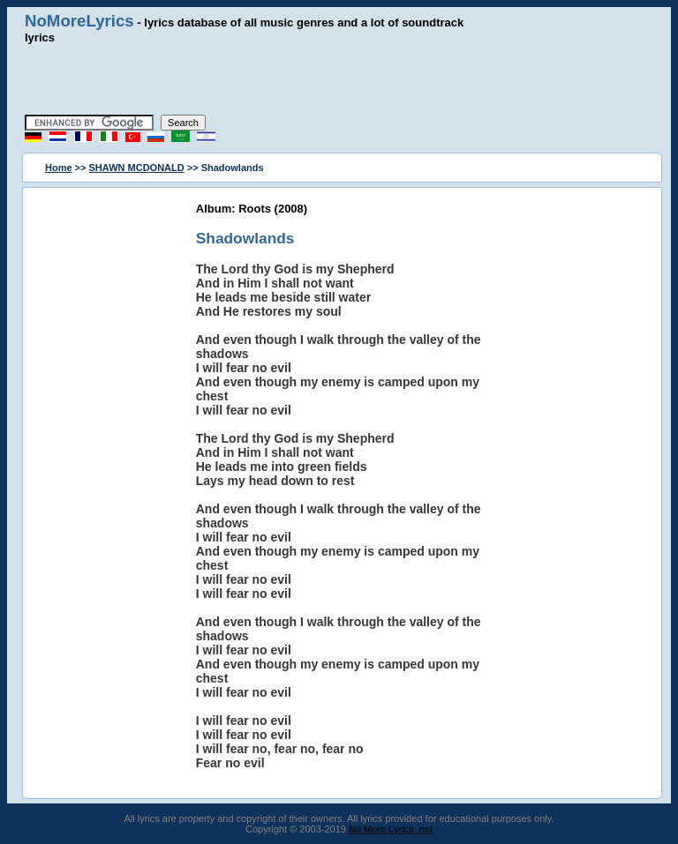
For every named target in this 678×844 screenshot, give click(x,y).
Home (58, 167)
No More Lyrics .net (391, 829)
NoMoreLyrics (79, 20)
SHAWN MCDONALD (137, 167)
